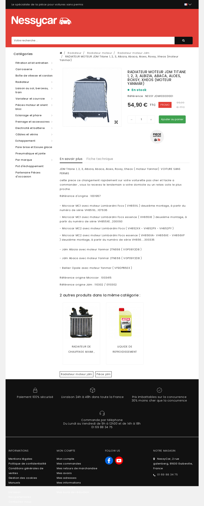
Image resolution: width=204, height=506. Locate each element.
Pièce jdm (103, 374)
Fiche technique (99, 159)
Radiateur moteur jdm (76, 374)
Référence (135, 96)
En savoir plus (71, 159)
